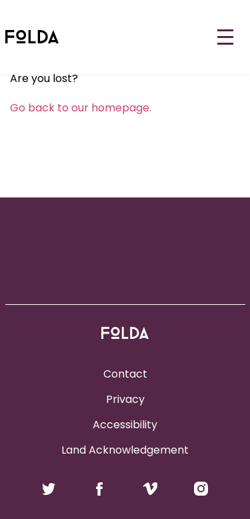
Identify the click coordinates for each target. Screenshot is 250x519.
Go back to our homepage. (80, 107)
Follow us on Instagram (201, 489)
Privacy (125, 399)
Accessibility (125, 424)
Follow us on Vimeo (150, 489)
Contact (125, 374)
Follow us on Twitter (49, 489)
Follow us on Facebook (100, 489)
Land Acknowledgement (125, 450)
